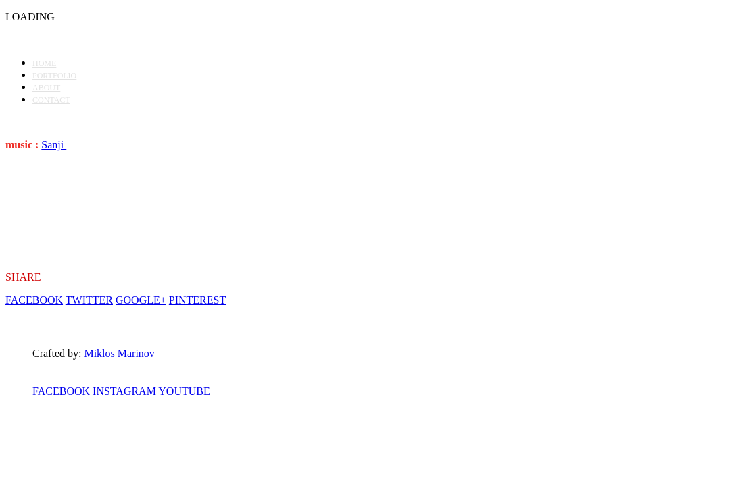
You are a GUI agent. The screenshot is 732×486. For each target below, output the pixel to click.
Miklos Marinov (119, 353)
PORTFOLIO (54, 75)
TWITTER (89, 300)
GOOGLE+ (141, 300)
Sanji (53, 145)
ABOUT (46, 87)
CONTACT (51, 100)
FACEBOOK (34, 300)
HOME (44, 63)
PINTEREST (197, 300)
